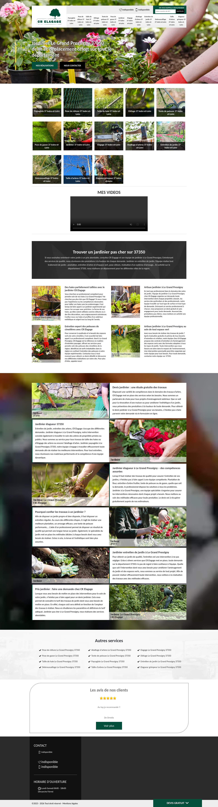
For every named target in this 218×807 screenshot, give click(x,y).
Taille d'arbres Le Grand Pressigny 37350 (109, 667)
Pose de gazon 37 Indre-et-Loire (113, 21)
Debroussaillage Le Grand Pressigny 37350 (61, 667)
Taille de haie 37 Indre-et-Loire (89, 21)
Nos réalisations (45, 65)
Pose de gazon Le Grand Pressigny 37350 (60, 655)
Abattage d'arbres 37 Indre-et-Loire (139, 21)
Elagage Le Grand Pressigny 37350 (156, 650)
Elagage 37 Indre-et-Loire (130, 20)
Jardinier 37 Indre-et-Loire (121, 20)
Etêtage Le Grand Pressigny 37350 (156, 655)
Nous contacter (72, 65)
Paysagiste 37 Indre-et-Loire (71, 20)
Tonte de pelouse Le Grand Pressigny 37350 (111, 655)
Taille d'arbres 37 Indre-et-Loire (172, 21)
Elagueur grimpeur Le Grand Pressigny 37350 (161, 667)
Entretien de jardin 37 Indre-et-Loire (148, 21)
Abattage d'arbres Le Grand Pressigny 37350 (111, 650)
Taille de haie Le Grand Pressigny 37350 (60, 661)
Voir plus (109, 726)
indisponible (126, 9)
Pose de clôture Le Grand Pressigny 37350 (61, 650)
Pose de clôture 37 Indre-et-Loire (80, 21)
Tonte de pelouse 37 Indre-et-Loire (105, 21)
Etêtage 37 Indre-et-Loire (96, 20)
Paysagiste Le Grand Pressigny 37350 (107, 661)
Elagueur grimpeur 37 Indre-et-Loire (181, 21)
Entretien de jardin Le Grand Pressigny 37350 (161, 661)
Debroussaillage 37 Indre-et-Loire (160, 20)
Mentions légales (70, 803)
